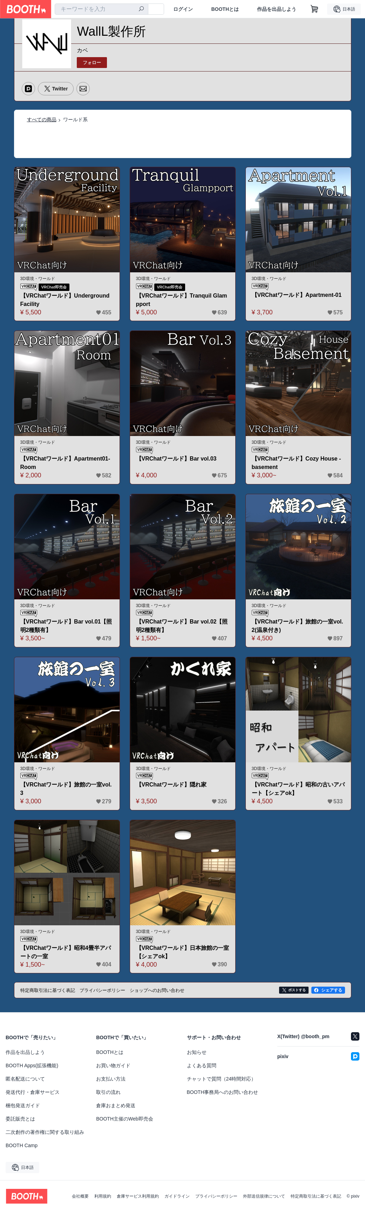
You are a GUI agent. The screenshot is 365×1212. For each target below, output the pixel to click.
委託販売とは (20, 1119)
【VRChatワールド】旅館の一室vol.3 (66, 789)
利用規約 (102, 1196)
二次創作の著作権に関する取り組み (45, 1132)
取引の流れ (108, 1092)
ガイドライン (177, 1196)
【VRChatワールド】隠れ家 (171, 785)
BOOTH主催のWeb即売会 (124, 1119)
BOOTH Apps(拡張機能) (32, 1065)
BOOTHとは (225, 9)
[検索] (141, 9)
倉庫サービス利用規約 (138, 1196)
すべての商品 (41, 119)
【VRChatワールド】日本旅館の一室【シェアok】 (182, 952)
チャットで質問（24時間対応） (221, 1079)
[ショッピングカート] (314, 9)
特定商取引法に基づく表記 (316, 1196)
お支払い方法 (111, 1079)
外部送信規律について (264, 1196)
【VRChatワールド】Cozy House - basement (296, 463)
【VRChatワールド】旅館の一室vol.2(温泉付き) (297, 626)
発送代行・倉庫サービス (33, 1092)
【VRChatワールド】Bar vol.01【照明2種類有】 (66, 626)
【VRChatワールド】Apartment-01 (297, 295)
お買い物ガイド (113, 1065)
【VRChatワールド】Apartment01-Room (65, 463)
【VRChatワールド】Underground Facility (65, 300)
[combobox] (101, 9)
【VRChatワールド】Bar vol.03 (176, 459)
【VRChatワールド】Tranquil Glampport (181, 300)
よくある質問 (201, 1065)
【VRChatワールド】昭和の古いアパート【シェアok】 (298, 789)
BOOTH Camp (22, 1145)
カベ (82, 50)
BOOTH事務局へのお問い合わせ (222, 1092)
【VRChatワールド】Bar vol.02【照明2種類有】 (182, 626)
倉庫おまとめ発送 (115, 1105)
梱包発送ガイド (23, 1105)
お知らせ (197, 1052)
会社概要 (80, 1196)
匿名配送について (25, 1079)
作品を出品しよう (276, 9)
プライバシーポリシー (216, 1196)
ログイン (183, 9)
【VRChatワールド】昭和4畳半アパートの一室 (65, 952)
